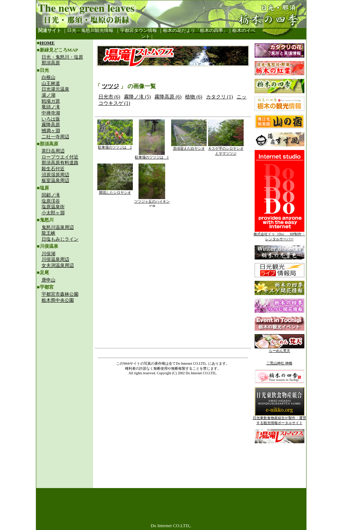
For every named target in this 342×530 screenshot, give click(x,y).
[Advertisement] (64, 354)
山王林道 (51, 83)
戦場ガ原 (51, 101)
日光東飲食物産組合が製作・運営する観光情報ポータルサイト (279, 418)
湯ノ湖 (48, 95)
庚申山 (48, 280)
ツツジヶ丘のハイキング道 (152, 202)
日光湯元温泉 (55, 89)
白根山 (48, 77)
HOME (47, 42)
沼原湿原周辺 (55, 174)
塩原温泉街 (53, 206)
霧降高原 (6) (167, 97)
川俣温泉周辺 (55, 259)
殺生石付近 (53, 168)
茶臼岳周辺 (53, 151)
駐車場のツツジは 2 (115, 145)
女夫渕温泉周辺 (58, 265)
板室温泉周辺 (55, 180)
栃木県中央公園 (58, 300)
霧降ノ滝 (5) (137, 97)
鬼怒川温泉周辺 (58, 227)
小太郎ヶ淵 (53, 212)
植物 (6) (193, 97)
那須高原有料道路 (60, 162)
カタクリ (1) (219, 97)
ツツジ (110, 86)
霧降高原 (51, 124)
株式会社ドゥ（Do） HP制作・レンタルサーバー (279, 235)
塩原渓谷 (51, 201)
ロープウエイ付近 (60, 157)
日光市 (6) (109, 97)
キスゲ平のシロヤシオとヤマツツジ (226, 149)
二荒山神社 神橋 (279, 363)
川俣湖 (48, 253)
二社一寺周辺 (55, 136)
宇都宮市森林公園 (60, 294)
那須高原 (51, 62)
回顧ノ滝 (51, 195)
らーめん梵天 (279, 349)
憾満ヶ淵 (51, 130)
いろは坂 (51, 119)
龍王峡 (48, 233)
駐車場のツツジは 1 (152, 155)
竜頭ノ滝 (51, 106)
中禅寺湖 (51, 113)
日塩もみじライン (60, 239)
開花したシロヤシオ (115, 190)
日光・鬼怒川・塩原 (62, 57)
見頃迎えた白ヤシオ (189, 146)
